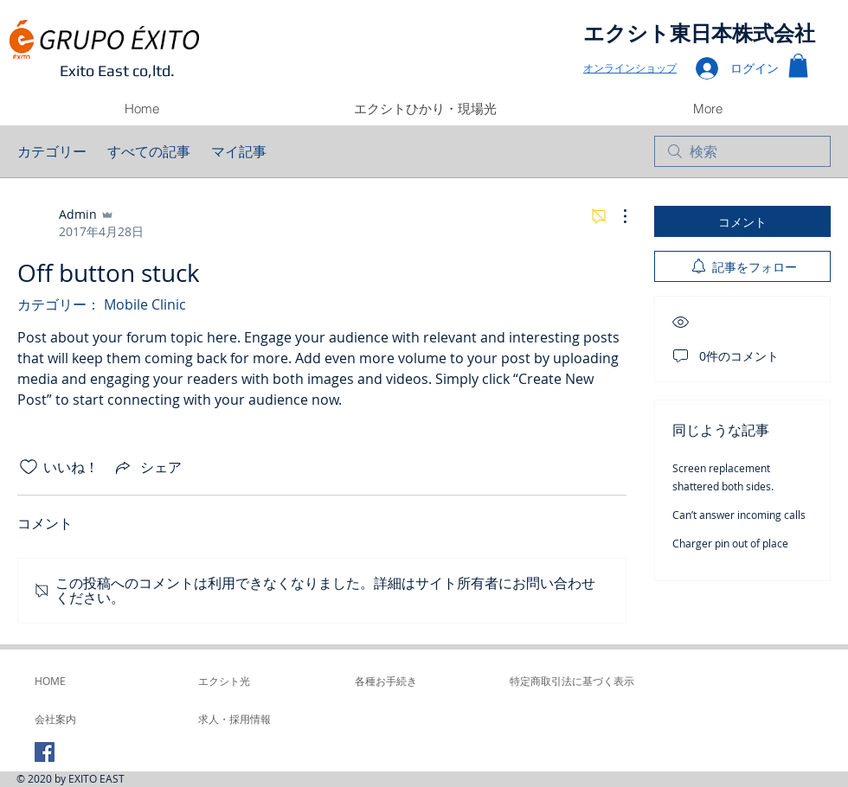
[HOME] (81, 681)
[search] (742, 151)
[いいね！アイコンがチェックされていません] (28, 467)
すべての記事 (148, 151)
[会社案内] (81, 719)
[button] (798, 65)
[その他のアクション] (616, 216)
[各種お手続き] (421, 681)
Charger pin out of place (730, 543)
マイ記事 (239, 151)
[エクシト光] (264, 681)
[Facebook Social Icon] (45, 752)
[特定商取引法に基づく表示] (572, 681)
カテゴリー (52, 151)
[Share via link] (147, 467)
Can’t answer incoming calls (739, 514)
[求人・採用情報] (245, 719)
